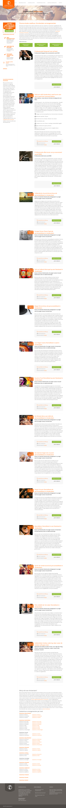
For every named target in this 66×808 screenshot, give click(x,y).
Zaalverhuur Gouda (36, 728)
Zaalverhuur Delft (35, 725)
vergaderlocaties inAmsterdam (41, 45)
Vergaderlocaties (22, 2)
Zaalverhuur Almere (36, 748)
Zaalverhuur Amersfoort (37, 735)
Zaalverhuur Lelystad (36, 750)
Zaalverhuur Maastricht (36, 754)
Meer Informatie (56, 84)
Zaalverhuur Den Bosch (37, 742)
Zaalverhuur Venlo (36, 755)
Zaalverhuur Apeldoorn (36, 772)
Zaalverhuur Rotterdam (37, 722)
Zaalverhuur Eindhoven (36, 739)
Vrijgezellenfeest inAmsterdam (56, 45)
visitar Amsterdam (46, 709)
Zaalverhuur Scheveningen (37, 729)
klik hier (45, 144)
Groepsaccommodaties (52, 2)
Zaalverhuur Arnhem (36, 769)
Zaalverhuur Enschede (36, 765)
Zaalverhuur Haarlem (36, 717)
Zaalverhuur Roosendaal (37, 744)
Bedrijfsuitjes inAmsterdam (26, 45)
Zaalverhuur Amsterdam (37, 716)
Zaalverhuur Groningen (36, 759)
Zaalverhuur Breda (36, 743)
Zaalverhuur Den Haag (36, 721)
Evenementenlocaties (41, 2)
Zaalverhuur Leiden (36, 727)
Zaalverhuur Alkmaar (36, 714)
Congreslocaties (31, 2)
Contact (60, 2)
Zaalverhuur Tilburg (36, 740)
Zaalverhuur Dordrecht (36, 724)
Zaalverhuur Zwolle (36, 763)
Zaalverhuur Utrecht (36, 733)
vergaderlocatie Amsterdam (8, 119)
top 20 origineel (39, 699)
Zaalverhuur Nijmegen (36, 770)
